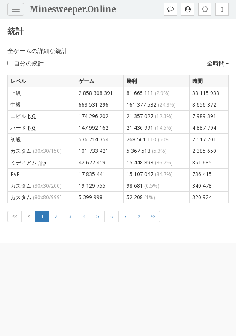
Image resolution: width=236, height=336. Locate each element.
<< (14, 216)
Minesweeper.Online (73, 9)
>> (153, 216)
